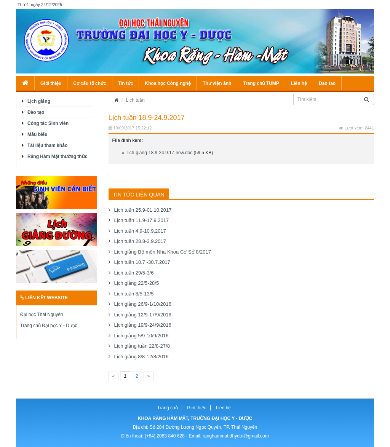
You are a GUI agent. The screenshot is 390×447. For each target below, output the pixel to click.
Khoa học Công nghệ (168, 83)
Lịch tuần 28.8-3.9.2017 (140, 241)
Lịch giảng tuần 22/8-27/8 (142, 346)
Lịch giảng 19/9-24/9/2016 (142, 325)
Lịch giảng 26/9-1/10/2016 (142, 304)
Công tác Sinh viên (48, 123)
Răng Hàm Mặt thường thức (57, 156)
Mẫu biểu (37, 134)
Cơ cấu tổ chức (89, 83)
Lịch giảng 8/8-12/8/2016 (141, 356)
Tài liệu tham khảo (47, 145)
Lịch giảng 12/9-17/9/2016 (142, 315)
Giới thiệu (50, 83)
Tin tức (125, 83)
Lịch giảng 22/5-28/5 (136, 283)
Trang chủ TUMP (261, 83)
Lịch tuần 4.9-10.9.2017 (140, 231)
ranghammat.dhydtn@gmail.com (236, 436)
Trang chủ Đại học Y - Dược (48, 325)
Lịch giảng (38, 101)
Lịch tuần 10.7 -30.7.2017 (142, 262)
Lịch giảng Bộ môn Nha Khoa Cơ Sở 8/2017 (162, 252)
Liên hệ (299, 83)
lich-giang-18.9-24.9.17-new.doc (160, 152)
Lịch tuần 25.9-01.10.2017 (143, 210)
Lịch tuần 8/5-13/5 (134, 294)
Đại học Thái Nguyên (41, 314)
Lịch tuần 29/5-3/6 (134, 273)
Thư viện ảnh (217, 83)
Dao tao (327, 83)
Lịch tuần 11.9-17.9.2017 (141, 220)
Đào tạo (35, 112)
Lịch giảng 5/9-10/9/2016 (141, 335)
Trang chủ (167, 407)
